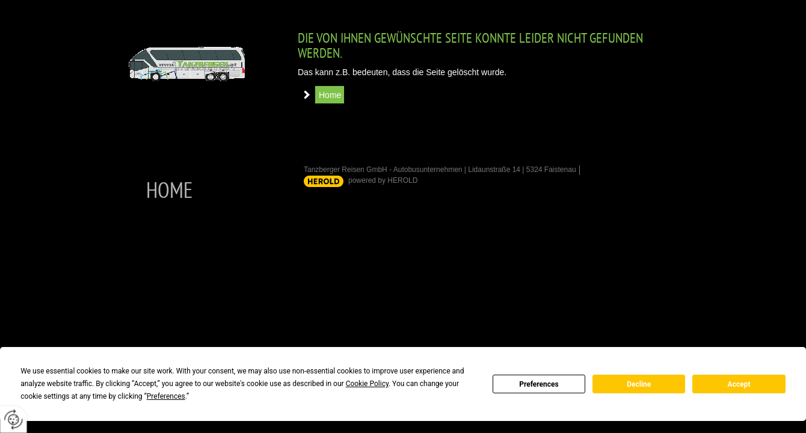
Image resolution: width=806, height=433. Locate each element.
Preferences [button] (166, 396)
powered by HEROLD (382, 180)
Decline (639, 384)
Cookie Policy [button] (367, 383)
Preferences (539, 384)
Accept (739, 384)
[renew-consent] (13, 419)
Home (330, 95)
